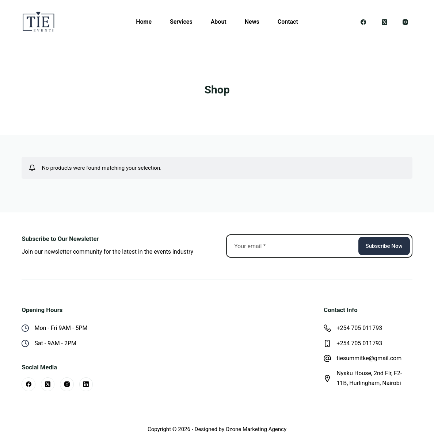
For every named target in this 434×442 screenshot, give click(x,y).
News (252, 21)
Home (144, 21)
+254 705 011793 (359, 327)
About (218, 21)
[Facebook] (363, 22)
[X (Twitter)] (385, 22)
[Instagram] (405, 22)
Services (181, 21)
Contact (288, 21)
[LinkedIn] (86, 384)
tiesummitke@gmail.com (368, 358)
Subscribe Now (384, 246)
